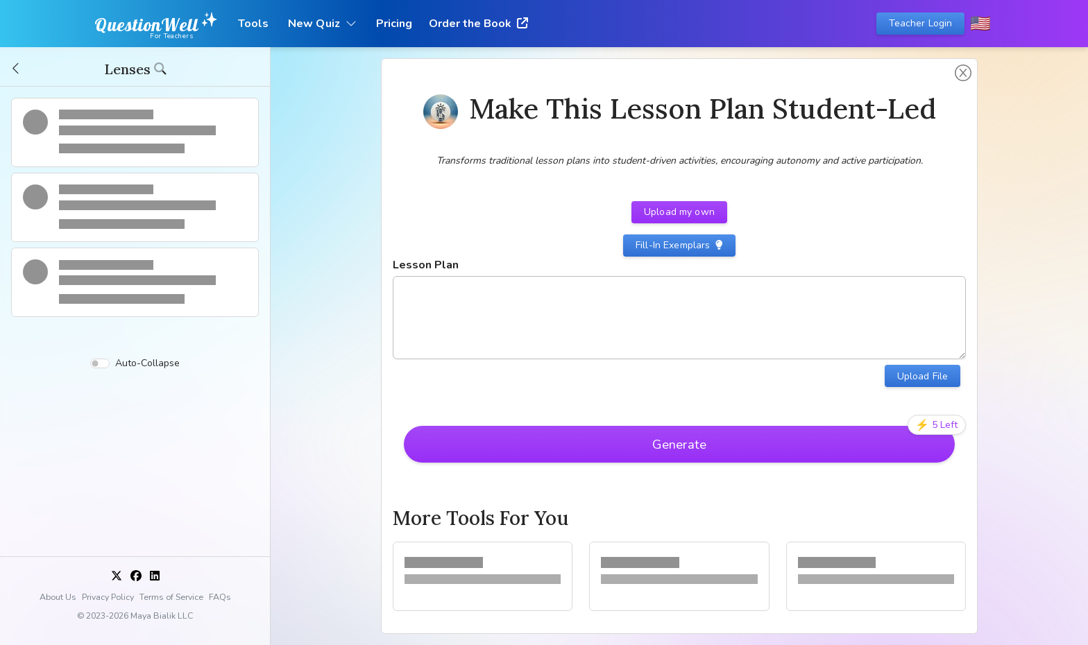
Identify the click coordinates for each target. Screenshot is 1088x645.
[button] (16, 68)
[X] (116, 576)
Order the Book (478, 23)
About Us (58, 597)
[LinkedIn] (155, 576)
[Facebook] (136, 576)
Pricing (394, 23)
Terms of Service (171, 597)
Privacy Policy (108, 597)
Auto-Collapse (135, 364)
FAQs (220, 597)
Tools (253, 23)
